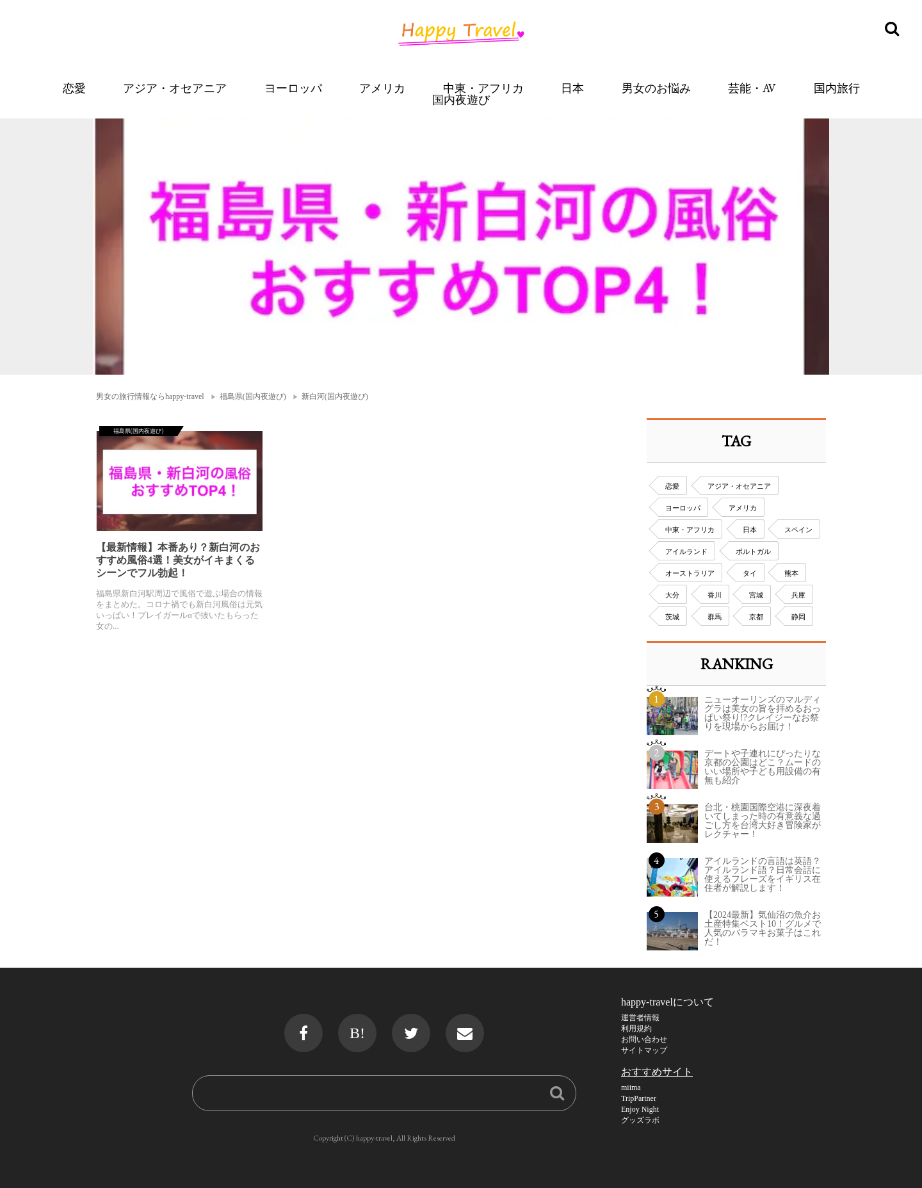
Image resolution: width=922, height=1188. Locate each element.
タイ (750, 573)
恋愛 (74, 88)
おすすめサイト (657, 1071)
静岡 (798, 617)
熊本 (791, 573)
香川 (715, 595)
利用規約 (636, 1028)
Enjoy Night (640, 1109)
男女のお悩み (656, 88)
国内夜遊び (461, 99)
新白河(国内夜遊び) (335, 396)
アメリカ (382, 88)
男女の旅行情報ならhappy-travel (150, 396)
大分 (672, 595)
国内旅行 (837, 88)
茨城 (672, 617)
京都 (756, 617)
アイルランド (686, 551)
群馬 (715, 617)
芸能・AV (752, 88)
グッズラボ (640, 1120)
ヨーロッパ (293, 88)
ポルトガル (753, 551)
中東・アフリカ (483, 88)
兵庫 (798, 595)
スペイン (798, 529)
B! (357, 1033)
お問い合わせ (644, 1039)
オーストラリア (690, 573)
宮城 (756, 595)
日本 (572, 88)
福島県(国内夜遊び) (253, 396)
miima (631, 1087)
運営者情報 (640, 1017)
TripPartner (638, 1098)
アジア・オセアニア (175, 88)
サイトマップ (644, 1050)
